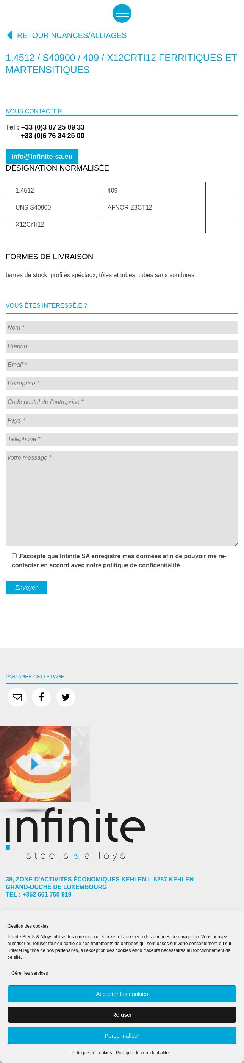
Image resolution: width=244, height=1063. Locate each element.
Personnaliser (122, 1035)
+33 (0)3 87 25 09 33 (53, 127)
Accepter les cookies (122, 994)
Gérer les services (29, 973)
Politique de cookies (92, 1052)
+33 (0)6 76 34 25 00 (45, 135)
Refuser (122, 1014)
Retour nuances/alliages (66, 34)
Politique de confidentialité (142, 1052)
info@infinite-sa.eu (42, 156)
